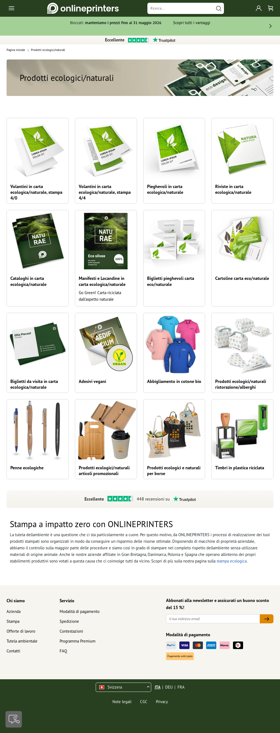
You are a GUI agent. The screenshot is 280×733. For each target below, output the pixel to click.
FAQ (63, 651)
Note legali (122, 701)
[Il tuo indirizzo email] (213, 618)
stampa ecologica (232, 561)
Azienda (14, 611)
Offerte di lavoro (21, 631)
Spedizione (69, 621)
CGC (143, 701)
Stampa (13, 621)
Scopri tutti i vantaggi (191, 22)
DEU (169, 687)
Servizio (67, 600)
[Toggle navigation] (12, 8)
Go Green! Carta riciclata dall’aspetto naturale (100, 296)
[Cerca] (219, 8)
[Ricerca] (180, 8)
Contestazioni (71, 631)
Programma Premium (77, 641)
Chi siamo (16, 600)
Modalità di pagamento (80, 611)
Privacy (162, 701)
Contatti (13, 651)
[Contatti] (13, 719)
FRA (181, 687)
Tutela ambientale (22, 641)
